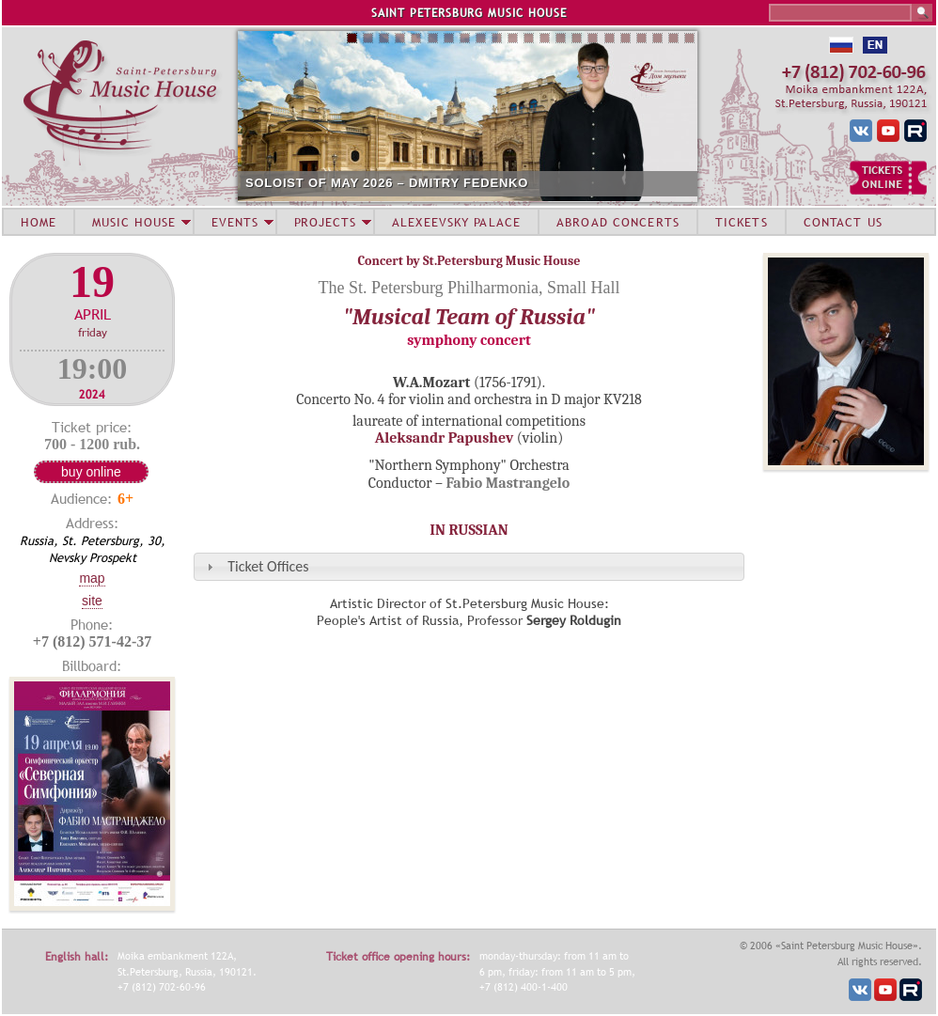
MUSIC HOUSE (133, 221)
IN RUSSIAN (469, 530)
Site (92, 600)
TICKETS (741, 221)
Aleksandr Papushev (444, 438)
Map (91, 578)
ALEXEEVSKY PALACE (456, 221)
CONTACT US (843, 221)
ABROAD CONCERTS (618, 221)
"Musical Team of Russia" (469, 317)
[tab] (469, 566)
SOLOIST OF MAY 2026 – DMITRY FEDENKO (386, 183)
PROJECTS (325, 221)
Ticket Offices (267, 566)
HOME (38, 221)
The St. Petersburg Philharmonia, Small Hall (468, 287)
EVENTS (234, 221)
